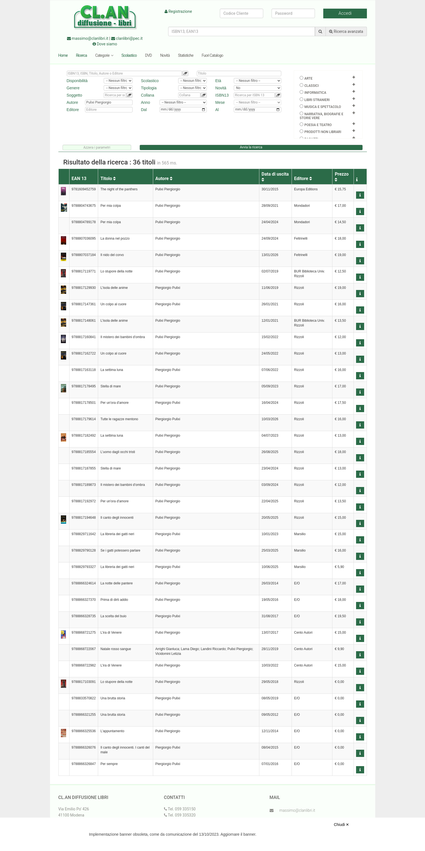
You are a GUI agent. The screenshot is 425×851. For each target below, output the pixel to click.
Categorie (104, 55)
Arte (308, 78)
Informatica (315, 93)
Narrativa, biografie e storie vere (321, 116)
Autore (163, 178)
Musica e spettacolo (322, 107)
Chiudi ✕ (341, 824)
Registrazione (178, 11)
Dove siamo (105, 44)
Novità (165, 55)
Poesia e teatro (318, 125)
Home (63, 55)
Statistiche (185, 55)
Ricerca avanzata (346, 31)
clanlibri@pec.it (127, 38)
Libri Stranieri (317, 100)
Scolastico (129, 55)
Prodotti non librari (322, 132)
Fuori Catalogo (212, 55)
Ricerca (81, 55)
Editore (303, 178)
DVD (148, 55)
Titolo (108, 178)
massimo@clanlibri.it (87, 38)
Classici (311, 86)
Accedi (345, 13)
